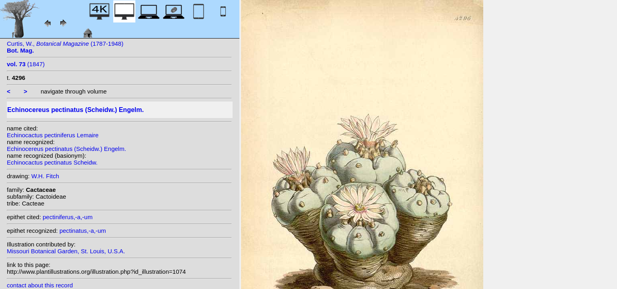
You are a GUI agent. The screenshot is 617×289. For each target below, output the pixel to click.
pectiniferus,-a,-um (67, 217)
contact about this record (40, 285)
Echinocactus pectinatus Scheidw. (52, 162)
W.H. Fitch (45, 176)
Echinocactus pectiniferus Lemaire (52, 135)
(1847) (26, 64)
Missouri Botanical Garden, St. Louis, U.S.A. (66, 251)
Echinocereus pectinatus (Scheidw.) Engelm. (66, 148)
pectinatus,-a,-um (82, 230)
